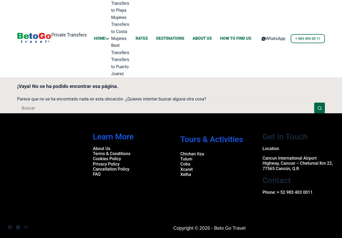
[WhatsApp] (273, 38)
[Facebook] (10, 227)
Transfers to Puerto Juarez (120, 66)
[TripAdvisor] (26, 227)
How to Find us (235, 38)
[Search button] (319, 108)
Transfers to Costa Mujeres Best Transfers (120, 38)
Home (101, 38)
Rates (141, 38)
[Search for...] (165, 108)
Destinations (170, 38)
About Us (202, 38)
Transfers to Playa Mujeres (120, 10)
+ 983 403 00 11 (307, 39)
